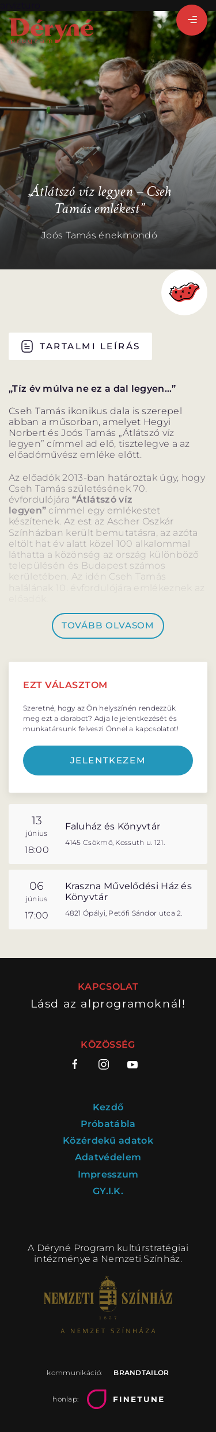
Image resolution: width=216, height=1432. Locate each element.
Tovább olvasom (108, 625)
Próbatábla (108, 1123)
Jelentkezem (108, 760)
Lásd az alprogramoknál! (108, 1004)
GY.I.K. (108, 1191)
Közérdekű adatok (108, 1140)
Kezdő (108, 1107)
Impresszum (108, 1174)
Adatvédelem (108, 1157)
